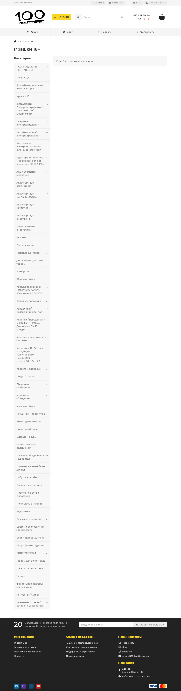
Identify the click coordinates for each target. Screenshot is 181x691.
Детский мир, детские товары (29, 262)
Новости (104, 32)
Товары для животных (29, 568)
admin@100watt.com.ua (135, 656)
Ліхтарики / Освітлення (32, 386)
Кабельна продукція (32, 301)
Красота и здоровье (32, 369)
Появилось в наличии (29, 503)
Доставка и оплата (23, 2)
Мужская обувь (25, 406)
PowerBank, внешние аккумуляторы (29, 87)
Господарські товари (32, 253)
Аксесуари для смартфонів (32, 217)
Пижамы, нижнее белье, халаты (31, 468)
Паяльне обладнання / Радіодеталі (32, 457)
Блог (68, 32)
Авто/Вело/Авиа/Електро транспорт (32, 134)
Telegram (127, 651)
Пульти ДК (32, 77)
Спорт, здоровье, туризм (31, 537)
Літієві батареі (32, 376)
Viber (124, 647)
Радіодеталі (32, 511)
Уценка (20, 576)
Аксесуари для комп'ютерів (32, 184)
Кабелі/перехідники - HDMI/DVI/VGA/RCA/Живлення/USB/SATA (32, 290)
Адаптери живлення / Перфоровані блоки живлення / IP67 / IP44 (32, 161)
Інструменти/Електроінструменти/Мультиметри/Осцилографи (32, 108)
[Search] (104, 17)
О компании (21, 642)
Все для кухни (25, 245)
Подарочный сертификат (80, 651)
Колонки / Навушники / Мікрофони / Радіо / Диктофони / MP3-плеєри (32, 324)
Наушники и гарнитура (30, 414)
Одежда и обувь (26, 437)
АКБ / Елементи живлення (32, 173)
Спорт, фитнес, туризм (30, 545)
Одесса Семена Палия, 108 (132, 670)
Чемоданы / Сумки (27, 594)
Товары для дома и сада (30, 560)
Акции (32, 32)
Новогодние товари (32, 421)
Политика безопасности (28, 651)
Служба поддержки (81, 636)
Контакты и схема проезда (81, 647)
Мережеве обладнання (32, 397)
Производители (75, 656)
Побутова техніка (32, 477)
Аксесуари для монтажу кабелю (32, 195)
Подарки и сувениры (29, 485)
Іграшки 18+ (23, 96)
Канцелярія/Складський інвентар (32, 310)
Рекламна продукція (32, 519)
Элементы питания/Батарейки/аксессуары (32, 604)
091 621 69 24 (141, 15)
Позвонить (128, 642)
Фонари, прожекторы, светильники (29, 585)
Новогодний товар (27, 429)
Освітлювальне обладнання (32, 446)
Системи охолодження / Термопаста (32, 528)
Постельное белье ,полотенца (27, 494)
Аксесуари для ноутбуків (32, 206)
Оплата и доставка (25, 647)
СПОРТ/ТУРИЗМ (32, 553)
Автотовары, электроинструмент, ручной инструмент (28, 147)
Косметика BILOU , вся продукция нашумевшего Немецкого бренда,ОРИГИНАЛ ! (30, 355)
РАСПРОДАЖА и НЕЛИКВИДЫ (32, 68)
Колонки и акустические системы (31, 339)
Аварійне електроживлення (32, 123)
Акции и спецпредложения (82, 642)
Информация (24, 636)
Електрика (32, 271)
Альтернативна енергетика (32, 228)
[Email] (106, 624)
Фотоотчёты (145, 32)
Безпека (32, 237)
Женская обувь (25, 279)
